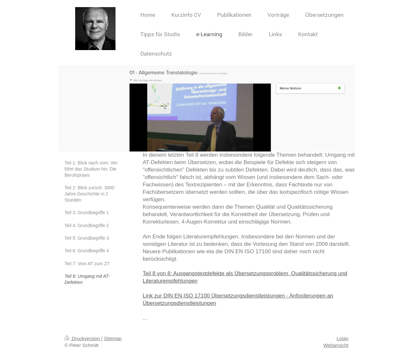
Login (342, 338)
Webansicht (335, 345)
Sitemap (113, 338)
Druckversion (83, 338)
